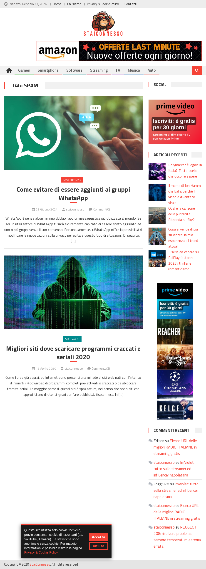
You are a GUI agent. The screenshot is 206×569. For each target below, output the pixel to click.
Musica (134, 70)
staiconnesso (75, 209)
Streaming (99, 70)
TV (117, 70)
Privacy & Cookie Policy (103, 4)
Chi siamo (74, 4)
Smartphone (48, 70)
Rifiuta (98, 546)
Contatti (130, 4)
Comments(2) (101, 368)
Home (57, 4)
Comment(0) (101, 209)
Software (74, 70)
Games (24, 70)
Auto (152, 70)
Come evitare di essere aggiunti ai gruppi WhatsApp (73, 193)
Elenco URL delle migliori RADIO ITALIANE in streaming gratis (175, 447)
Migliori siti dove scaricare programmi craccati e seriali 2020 (73, 352)
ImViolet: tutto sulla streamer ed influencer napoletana (174, 468)
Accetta (98, 537)
